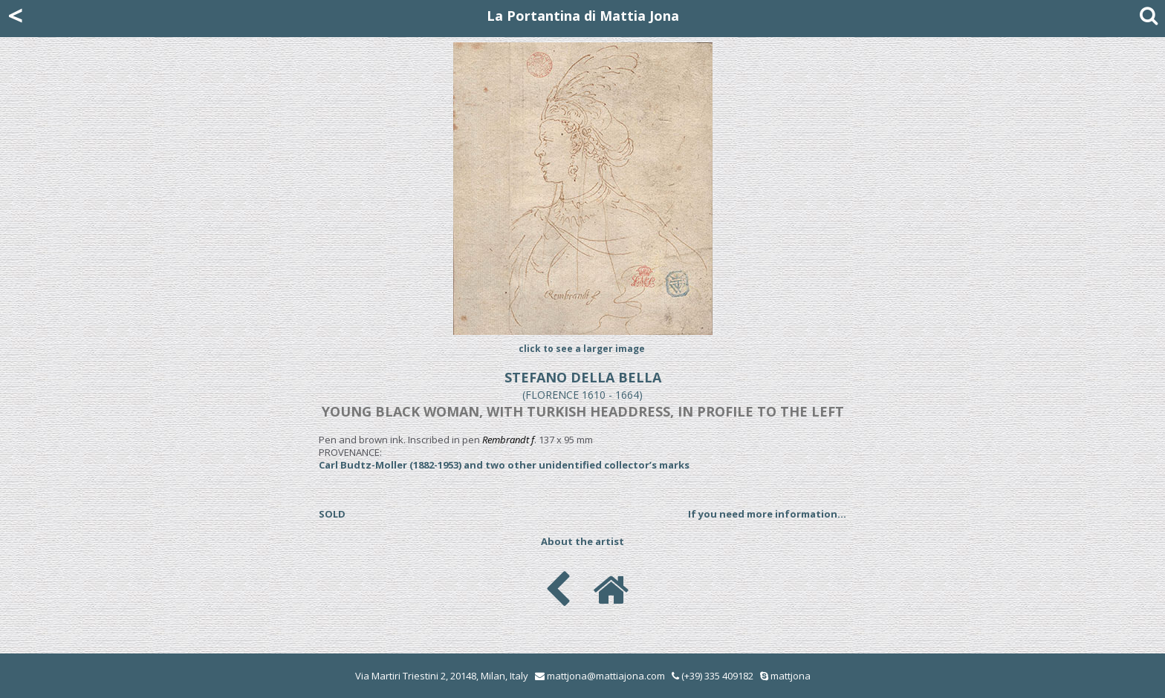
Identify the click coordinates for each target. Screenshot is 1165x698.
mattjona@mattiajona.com (606, 675)
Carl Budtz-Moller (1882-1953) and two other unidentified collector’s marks (504, 465)
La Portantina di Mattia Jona (583, 16)
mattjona (790, 675)
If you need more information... (767, 514)
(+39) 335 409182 (712, 675)
